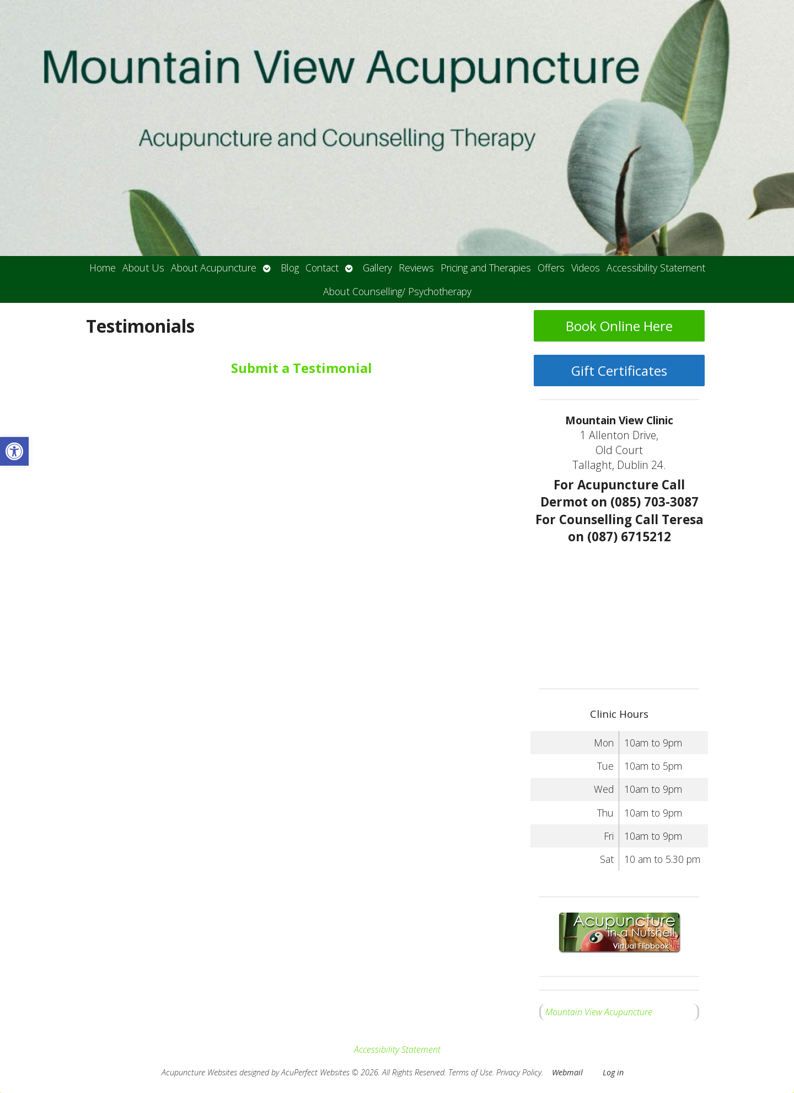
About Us (143, 267)
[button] (14, 451)
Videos (585, 267)
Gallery (377, 267)
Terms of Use (470, 1072)
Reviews (416, 267)
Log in (613, 1072)
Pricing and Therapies (486, 267)
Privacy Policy (518, 1072)
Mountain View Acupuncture (598, 1012)
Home (102, 267)
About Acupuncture (213, 267)
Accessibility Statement (656, 267)
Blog (290, 267)
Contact (322, 267)
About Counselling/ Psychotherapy (397, 291)
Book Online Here (619, 326)
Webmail (567, 1072)
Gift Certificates (619, 370)
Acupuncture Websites (199, 1072)
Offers (551, 267)
